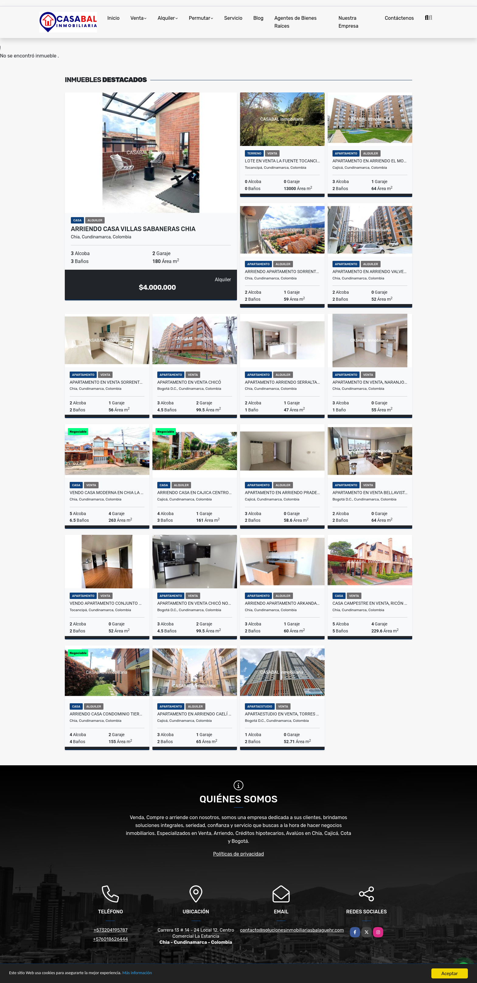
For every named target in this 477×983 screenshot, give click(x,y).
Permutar (199, 18)
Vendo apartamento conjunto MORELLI (107, 603)
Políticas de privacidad (238, 854)
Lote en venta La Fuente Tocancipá (282, 160)
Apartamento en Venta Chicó (189, 382)
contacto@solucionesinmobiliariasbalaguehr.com (292, 930)
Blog (258, 18)
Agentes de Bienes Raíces (295, 22)
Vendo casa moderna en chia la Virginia (107, 492)
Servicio (233, 18)
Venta (137, 18)
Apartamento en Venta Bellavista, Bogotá (370, 492)
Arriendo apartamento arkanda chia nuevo (282, 603)
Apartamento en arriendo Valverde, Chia (370, 271)
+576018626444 (110, 939)
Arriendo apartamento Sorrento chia (282, 271)
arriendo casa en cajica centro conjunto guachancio (194, 492)
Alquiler (166, 18)
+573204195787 (110, 930)
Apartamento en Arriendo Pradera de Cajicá (282, 492)
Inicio (113, 18)
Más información (162, 974)
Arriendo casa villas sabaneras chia (133, 229)
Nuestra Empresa (348, 22)
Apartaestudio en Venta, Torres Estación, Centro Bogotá (282, 713)
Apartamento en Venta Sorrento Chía (107, 382)
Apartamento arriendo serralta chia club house (282, 382)
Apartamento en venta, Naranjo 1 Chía (370, 382)
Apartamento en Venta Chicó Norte (194, 603)
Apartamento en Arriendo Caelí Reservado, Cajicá (194, 713)
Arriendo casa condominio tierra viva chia (107, 713)
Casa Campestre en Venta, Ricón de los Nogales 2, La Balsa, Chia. (370, 603)
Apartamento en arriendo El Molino (370, 160)
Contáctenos (399, 18)
